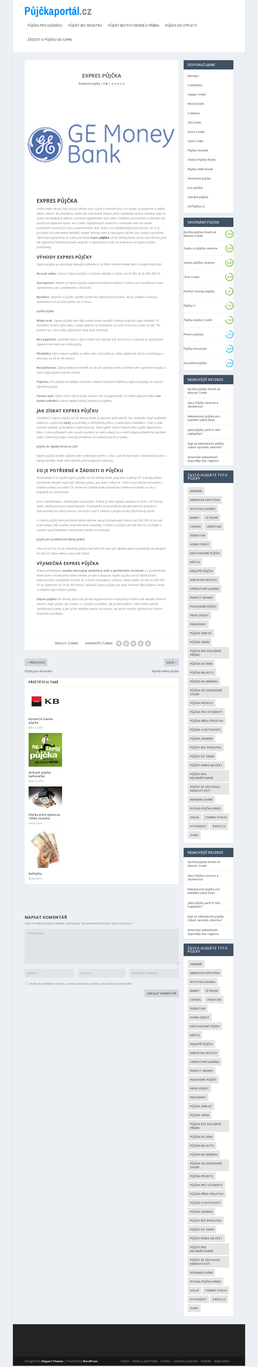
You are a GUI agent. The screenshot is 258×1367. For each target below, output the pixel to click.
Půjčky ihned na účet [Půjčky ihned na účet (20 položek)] (206, 767)
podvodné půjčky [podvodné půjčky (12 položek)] (203, 608)
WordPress (90, 1362)
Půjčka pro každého (45, 27)
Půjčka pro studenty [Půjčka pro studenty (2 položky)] (206, 713)
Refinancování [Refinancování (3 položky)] (201, 801)
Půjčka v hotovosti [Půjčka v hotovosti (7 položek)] (205, 731)
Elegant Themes (52, 1362)
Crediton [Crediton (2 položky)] (214, 528)
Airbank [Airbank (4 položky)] (196, 492)
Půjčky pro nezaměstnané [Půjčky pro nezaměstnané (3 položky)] (201, 777)
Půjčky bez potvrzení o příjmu (133, 27)
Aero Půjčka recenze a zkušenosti (203, 405)
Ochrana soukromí (186, 1362)
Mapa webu (221, 1362)
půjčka (104, 239)
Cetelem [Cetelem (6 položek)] (211, 519)
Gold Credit (196, 142)
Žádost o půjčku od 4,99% (50, 41)
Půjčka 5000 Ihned (200, 170)
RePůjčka (35, 875)
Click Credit (192, 278)
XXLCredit (194, 124)
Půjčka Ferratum (195, 350)
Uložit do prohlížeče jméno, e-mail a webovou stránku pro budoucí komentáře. (80, 985)
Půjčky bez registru (85, 27)
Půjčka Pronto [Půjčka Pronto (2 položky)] (201, 704)
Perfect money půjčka (199, 292)
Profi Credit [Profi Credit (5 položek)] (199, 617)
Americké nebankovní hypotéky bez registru (203, 460)
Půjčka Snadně (198, 152)
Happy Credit (197, 96)
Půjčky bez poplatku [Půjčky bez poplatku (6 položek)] (205, 749)
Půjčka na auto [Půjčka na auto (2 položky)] (202, 674)
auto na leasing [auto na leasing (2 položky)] (202, 510)
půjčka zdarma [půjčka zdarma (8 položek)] (201, 740)
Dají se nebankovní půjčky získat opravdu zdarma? (206, 446)
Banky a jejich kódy (144, 1362)
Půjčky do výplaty (181, 27)
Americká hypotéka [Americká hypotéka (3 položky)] (205, 501)
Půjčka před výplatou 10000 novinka (44, 817)
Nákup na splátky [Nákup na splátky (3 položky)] (203, 581)
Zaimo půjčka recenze (199, 264)
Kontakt (206, 1362)
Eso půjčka (195, 189)
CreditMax (195, 86)
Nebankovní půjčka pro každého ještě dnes (204, 419)
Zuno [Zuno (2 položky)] (194, 836)
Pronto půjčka (193, 335)
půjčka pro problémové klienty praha (60, 540)
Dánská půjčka (198, 198)
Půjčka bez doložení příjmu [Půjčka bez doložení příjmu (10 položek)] (205, 654)
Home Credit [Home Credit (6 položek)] (199, 546)
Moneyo (193, 77)
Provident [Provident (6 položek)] (198, 626)
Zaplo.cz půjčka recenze (200, 249)
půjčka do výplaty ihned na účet (57, 447)
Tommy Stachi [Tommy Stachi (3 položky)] (216, 819)
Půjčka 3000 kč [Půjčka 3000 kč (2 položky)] (201, 634)
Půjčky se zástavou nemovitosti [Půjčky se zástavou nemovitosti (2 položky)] (205, 790)
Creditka (194, 114)
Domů (125, 1362)
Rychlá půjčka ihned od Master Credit (200, 235)
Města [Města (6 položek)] (195, 563)
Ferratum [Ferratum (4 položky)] (197, 537)
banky (67, 424)
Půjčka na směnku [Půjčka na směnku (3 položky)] (204, 683)
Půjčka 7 (189, 307)
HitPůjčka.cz (196, 208)
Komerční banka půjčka (41, 722)
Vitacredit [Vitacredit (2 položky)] (198, 827)
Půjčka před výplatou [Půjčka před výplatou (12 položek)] (206, 722)
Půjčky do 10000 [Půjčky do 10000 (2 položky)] (202, 758)
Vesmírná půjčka (199, 180)
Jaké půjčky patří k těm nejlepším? (204, 433)
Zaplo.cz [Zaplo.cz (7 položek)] (219, 827)
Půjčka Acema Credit (198, 321)
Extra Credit (196, 133)
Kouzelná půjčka (195, 364)
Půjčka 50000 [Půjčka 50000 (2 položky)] (199, 643)
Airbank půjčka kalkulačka (40, 775)
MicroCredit (196, 105)
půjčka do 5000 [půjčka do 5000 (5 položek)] (201, 665)
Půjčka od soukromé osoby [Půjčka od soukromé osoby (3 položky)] (206, 693)
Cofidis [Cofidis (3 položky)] (195, 528)
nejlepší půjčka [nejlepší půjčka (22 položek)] (201, 572)
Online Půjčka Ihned (201, 161)
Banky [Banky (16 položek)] (194, 519)
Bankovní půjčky (89, 85)
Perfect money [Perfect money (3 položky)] (201, 599)
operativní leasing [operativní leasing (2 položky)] (204, 590)
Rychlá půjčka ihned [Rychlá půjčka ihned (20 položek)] (205, 810)
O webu (165, 1362)
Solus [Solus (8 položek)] (194, 819)
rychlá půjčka (45, 312)
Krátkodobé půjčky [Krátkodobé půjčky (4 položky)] (205, 554)
